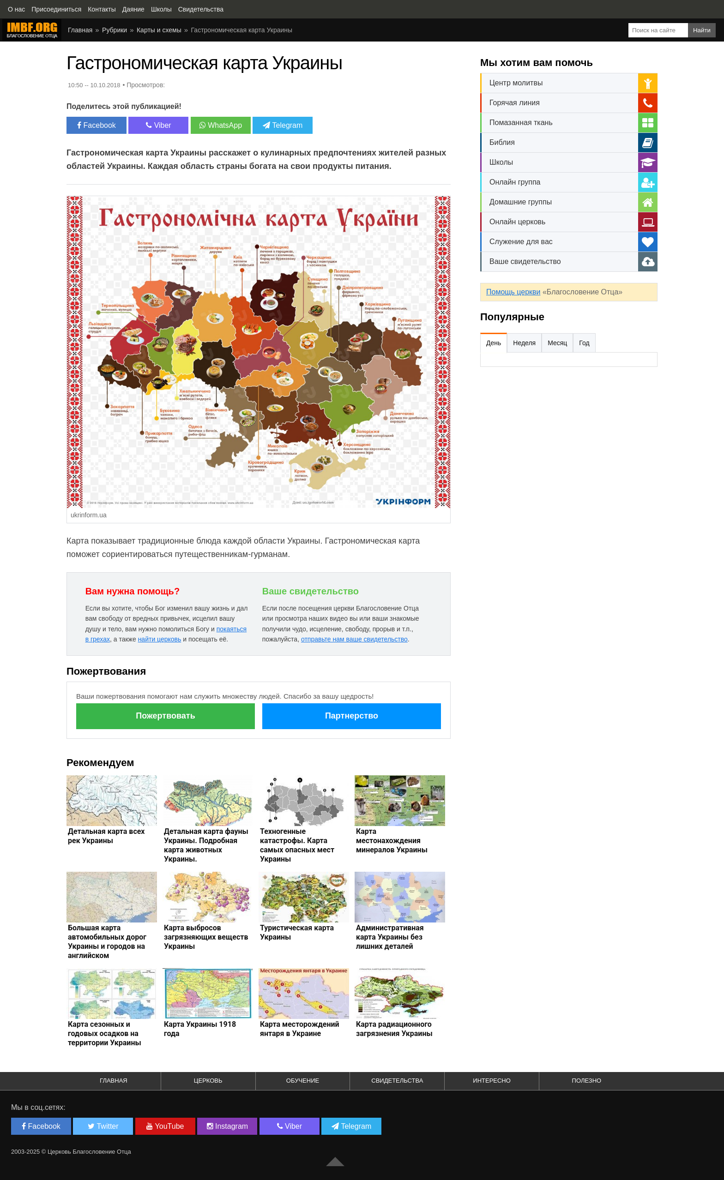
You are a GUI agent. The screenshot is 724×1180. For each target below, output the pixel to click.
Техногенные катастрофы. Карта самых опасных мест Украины (297, 845)
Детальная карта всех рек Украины (106, 836)
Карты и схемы (159, 30)
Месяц (557, 343)
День (493, 343)
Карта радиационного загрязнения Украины (394, 1029)
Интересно (492, 1080)
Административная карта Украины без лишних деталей (390, 937)
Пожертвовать (165, 715)
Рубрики (114, 30)
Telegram (282, 125)
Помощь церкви (513, 292)
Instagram (227, 1126)
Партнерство (351, 715)
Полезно (587, 1080)
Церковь (208, 1080)
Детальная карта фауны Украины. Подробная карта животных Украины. (206, 845)
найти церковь (159, 639)
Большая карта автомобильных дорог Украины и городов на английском (107, 941)
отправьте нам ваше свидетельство (354, 639)
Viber (158, 125)
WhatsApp (220, 125)
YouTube (165, 1126)
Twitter (103, 1126)
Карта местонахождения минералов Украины (392, 840)
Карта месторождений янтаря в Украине (299, 1029)
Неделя (524, 343)
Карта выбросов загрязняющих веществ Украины (206, 937)
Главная (80, 30)
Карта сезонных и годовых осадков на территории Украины (104, 1033)
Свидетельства (397, 1080)
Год (584, 343)
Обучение (302, 1080)
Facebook (96, 125)
